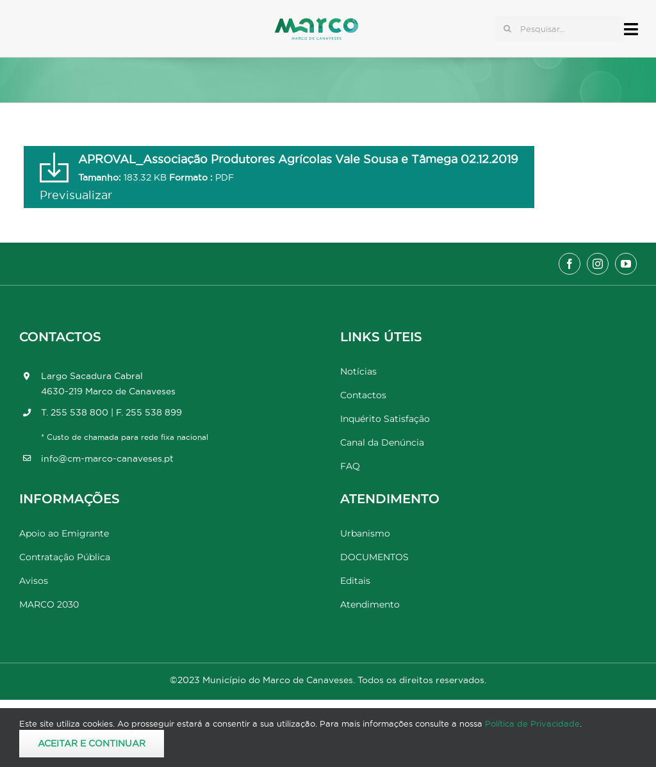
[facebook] (569, 264)
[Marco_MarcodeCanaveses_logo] (316, 23)
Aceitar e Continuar (91, 743)
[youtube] (626, 264)
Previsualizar (76, 195)
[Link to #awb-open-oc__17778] (631, 29)
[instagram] (598, 264)
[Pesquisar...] (559, 29)
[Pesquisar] (507, 29)
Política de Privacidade (532, 723)
